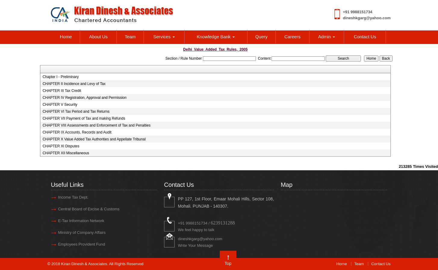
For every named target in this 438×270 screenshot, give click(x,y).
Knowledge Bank (216, 36)
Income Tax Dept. (73, 197)
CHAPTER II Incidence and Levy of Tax (73, 84)
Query (261, 36)
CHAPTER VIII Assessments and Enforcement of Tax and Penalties (96, 125)
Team (130, 36)
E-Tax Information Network (81, 220)
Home (66, 36)
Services (164, 36)
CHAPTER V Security (59, 104)
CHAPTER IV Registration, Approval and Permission (84, 98)
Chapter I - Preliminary (60, 77)
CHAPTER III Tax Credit (61, 91)
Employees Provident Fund (81, 244)
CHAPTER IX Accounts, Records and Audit (76, 132)
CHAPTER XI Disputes (60, 146)
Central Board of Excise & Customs (89, 209)
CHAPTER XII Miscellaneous (65, 153)
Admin (326, 36)
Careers (292, 36)
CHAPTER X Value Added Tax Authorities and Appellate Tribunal (93, 139)
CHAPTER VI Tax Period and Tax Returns (75, 111)
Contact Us (365, 36)
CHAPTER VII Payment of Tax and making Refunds (83, 118)
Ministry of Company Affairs (82, 232)
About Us (98, 36)
